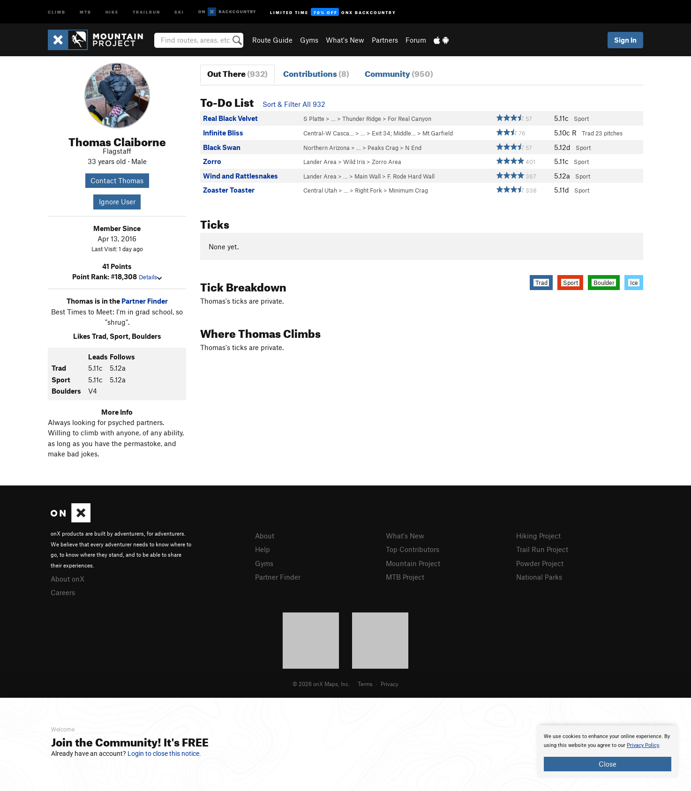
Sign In (625, 40)
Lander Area (320, 161)
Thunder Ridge (361, 118)
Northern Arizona (326, 147)
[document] (607, 751)
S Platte (313, 118)
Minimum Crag (408, 190)
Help (262, 549)
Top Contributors (412, 549)
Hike (112, 11)
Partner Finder (144, 301)
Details (150, 277)
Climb (57, 11)
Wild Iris (354, 161)
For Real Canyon (409, 118)
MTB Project (405, 577)
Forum (416, 40)
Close (607, 764)
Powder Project (539, 563)
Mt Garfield (437, 133)
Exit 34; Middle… (394, 133)
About (264, 535)
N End (413, 147)
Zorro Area (386, 161)
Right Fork (368, 190)
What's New (345, 40)
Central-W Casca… (328, 133)
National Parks (539, 577)
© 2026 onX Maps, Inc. (321, 683)
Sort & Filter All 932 (294, 104)
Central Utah (320, 190)
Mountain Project (413, 563)
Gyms (309, 40)
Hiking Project (538, 535)
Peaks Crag (383, 147)
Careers (63, 592)
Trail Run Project (542, 549)
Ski (179, 11)
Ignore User (117, 201)
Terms (365, 683)
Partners (385, 40)
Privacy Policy (643, 745)
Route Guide (272, 40)
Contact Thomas (116, 180)
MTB (85, 11)
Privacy (389, 683)
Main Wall (367, 176)
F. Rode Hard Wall (411, 176)
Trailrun (146, 11)
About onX (67, 579)
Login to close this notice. (164, 753)
